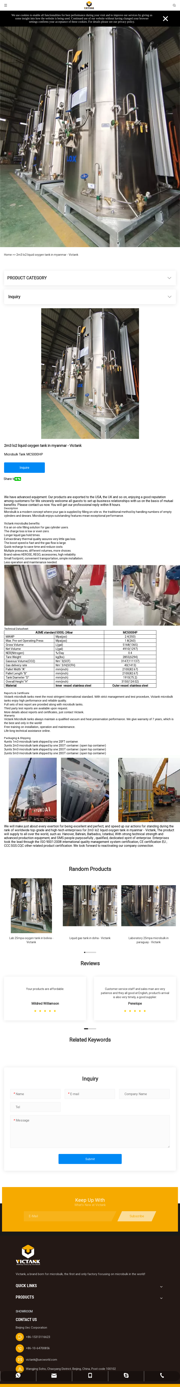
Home (8, 254)
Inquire (24, 468)
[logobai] (28, 1255)
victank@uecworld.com (41, 1359)
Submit (90, 1159)
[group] (31, 913)
